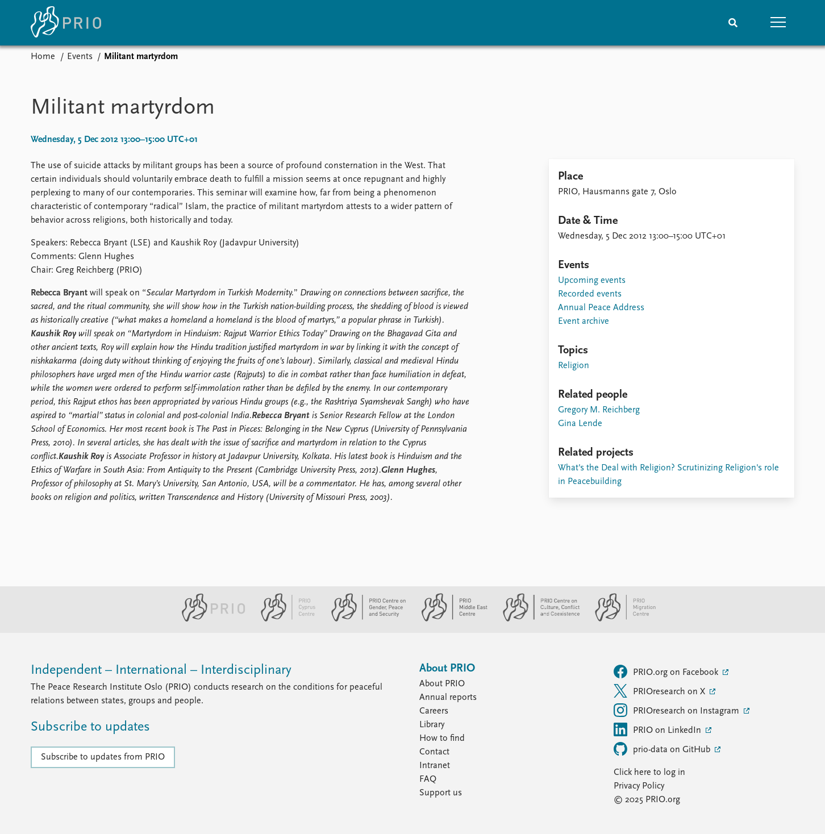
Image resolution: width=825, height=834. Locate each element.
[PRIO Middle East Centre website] (449, 619)
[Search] (733, 22)
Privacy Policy (639, 786)
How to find (442, 738)
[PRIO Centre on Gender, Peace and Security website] (364, 619)
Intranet (434, 765)
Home (43, 56)
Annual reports (448, 697)
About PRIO (442, 684)
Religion (573, 365)
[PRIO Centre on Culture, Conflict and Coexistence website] (536, 619)
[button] (778, 22)
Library (431, 724)
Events (80, 56)
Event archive (583, 321)
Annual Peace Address (601, 307)
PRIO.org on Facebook (667, 671)
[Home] (66, 22)
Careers (433, 711)
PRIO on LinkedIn (658, 729)
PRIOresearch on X (660, 691)
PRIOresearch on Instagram (677, 710)
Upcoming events (592, 280)
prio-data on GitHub (663, 749)
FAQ (427, 779)
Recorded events (590, 294)
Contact (434, 752)
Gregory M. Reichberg (599, 410)
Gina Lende (580, 423)
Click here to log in (649, 772)
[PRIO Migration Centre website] (619, 619)
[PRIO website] (208, 619)
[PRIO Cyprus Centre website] (283, 619)
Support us (440, 793)
